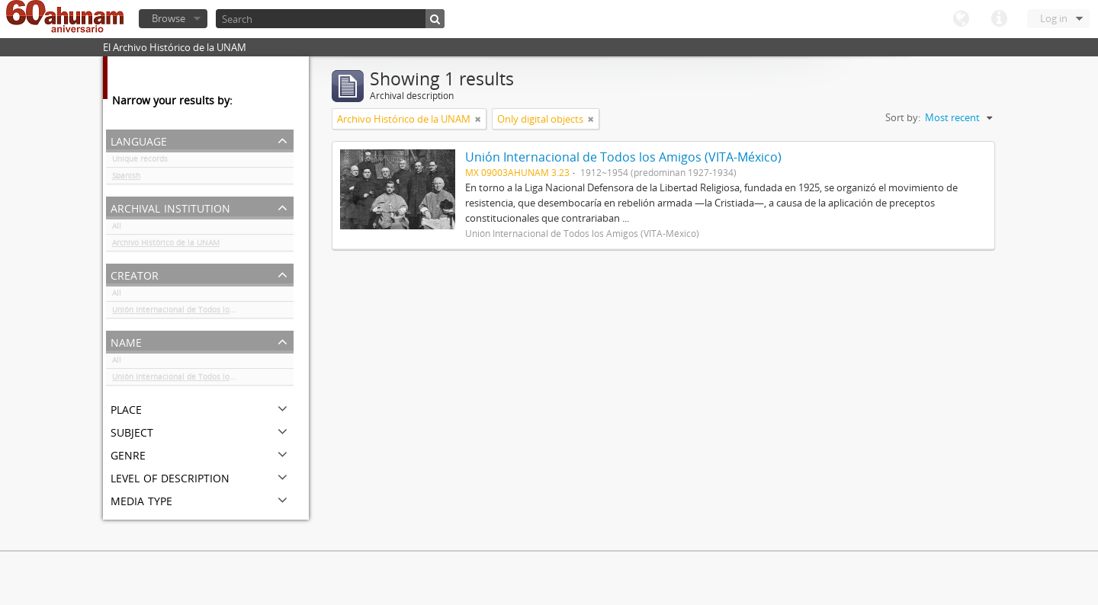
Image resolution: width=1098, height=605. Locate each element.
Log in (1054, 18)
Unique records (140, 161)
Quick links (999, 19)
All (116, 228)
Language (961, 19)
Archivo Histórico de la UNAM (166, 245)
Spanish (126, 178)
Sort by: (902, 117)
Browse (168, 18)
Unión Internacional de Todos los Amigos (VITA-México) (203, 312)
